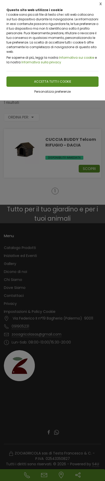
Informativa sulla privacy (41, 62)
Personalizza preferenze (52, 91)
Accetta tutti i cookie (52, 81)
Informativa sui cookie (76, 57)
